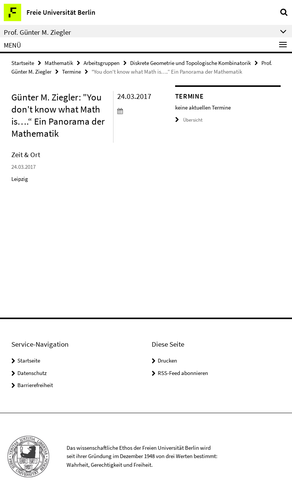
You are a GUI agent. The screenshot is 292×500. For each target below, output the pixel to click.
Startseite (22, 62)
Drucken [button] (167, 360)
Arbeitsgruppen (102, 62)
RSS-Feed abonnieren (183, 373)
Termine (71, 71)
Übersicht (188, 120)
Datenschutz (32, 373)
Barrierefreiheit (35, 385)
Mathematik (59, 62)
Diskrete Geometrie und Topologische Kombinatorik (190, 62)
